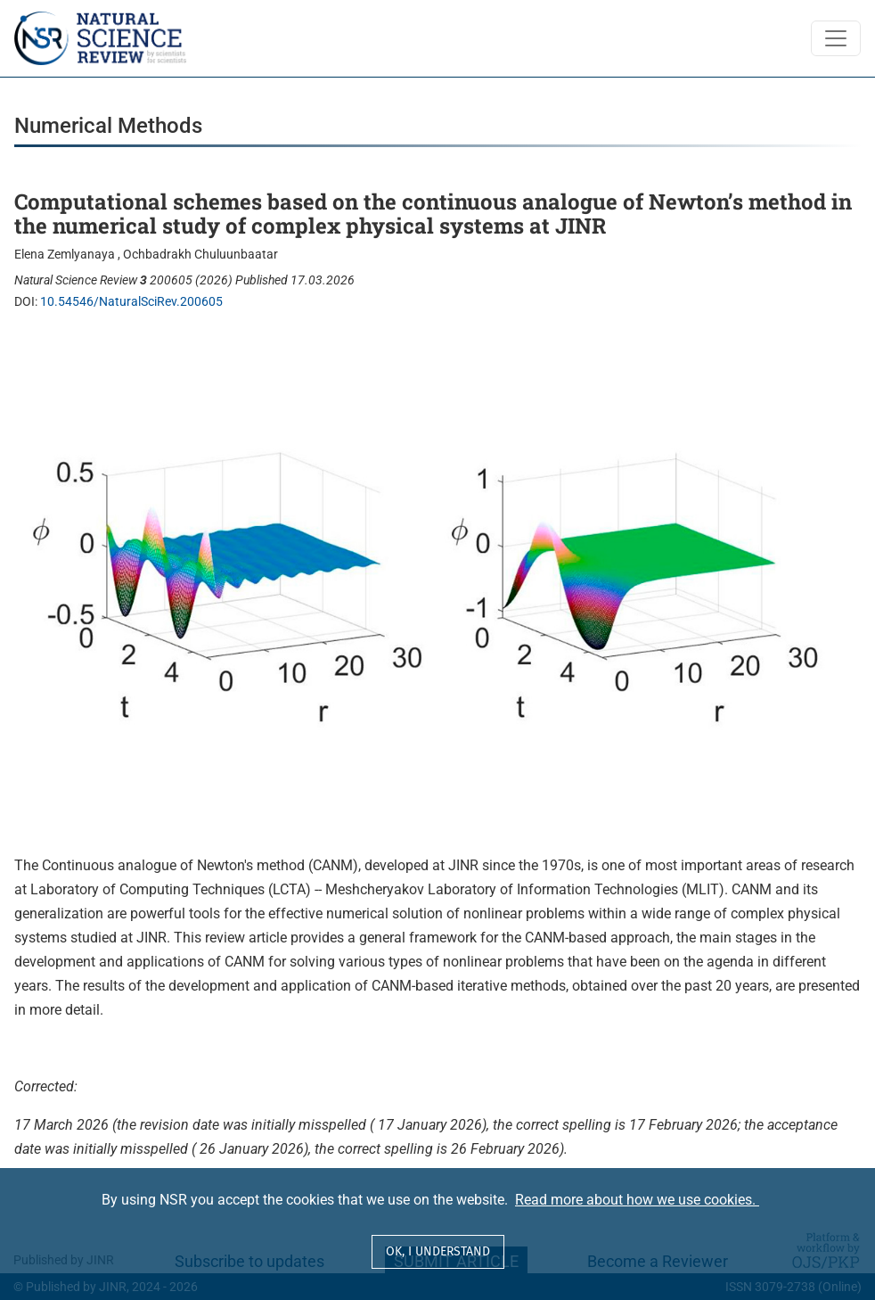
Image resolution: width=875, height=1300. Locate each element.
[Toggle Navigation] (836, 38)
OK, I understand (438, 1251)
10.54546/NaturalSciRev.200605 (131, 301)
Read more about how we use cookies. (637, 1199)
